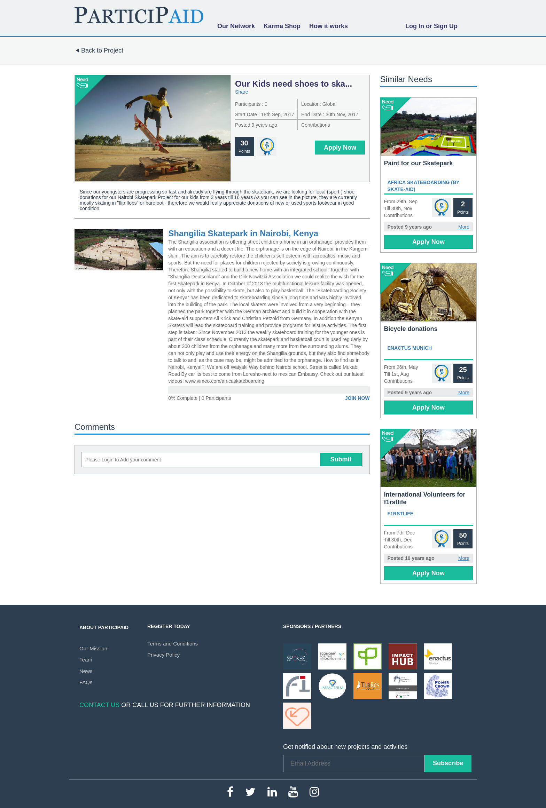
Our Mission (93, 648)
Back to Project (98, 50)
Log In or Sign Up (431, 26)
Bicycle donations (411, 328)
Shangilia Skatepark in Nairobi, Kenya (243, 233)
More (463, 227)
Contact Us (99, 705)
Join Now (357, 398)
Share (241, 92)
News (86, 671)
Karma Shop (282, 26)
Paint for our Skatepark (418, 163)
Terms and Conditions (172, 644)
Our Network (236, 26)
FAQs (86, 682)
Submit (341, 459)
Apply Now (340, 147)
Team (85, 660)
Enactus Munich (410, 348)
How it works (328, 26)
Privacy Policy (163, 655)
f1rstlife (401, 513)
